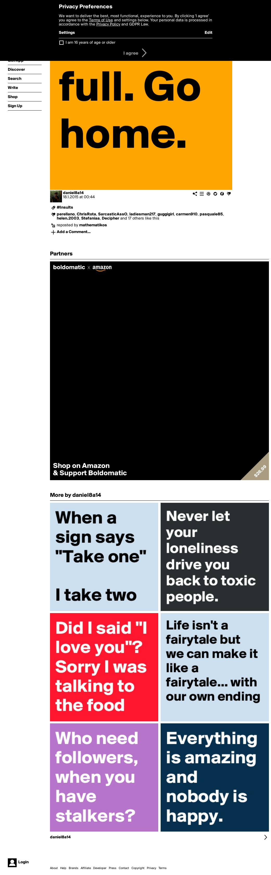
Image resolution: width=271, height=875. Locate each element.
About (54, 868)
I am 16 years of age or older (90, 43)
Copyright (137, 868)
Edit (208, 33)
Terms (163, 868)
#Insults (65, 207)
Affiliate (86, 868)
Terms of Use (101, 20)
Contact (124, 868)
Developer (99, 868)
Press (112, 868)
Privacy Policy (108, 24)
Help (63, 868)
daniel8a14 (73, 193)
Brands (73, 868)
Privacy (151, 868)
